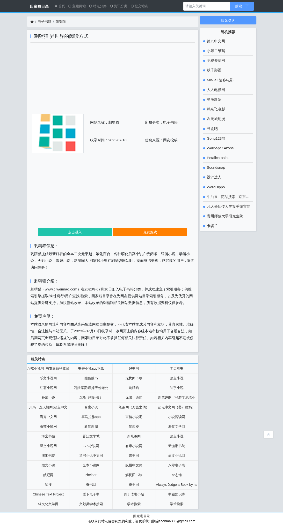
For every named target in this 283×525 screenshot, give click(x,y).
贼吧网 (48, 475)
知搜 (48, 485)
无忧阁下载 (133, 378)
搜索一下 (242, 6)
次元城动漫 (215, 119)
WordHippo (215, 187)
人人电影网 (215, 90)
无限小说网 (133, 397)
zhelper (91, 475)
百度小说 (91, 407)
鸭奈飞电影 (215, 109)
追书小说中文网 (91, 455)
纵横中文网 (133, 465)
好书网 (134, 368)
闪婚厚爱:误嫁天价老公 (91, 388)
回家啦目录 (141, 516)
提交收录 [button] (228, 20)
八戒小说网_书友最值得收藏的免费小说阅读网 (48, 369)
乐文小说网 (48, 378)
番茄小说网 (48, 426)
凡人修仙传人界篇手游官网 (228, 206)
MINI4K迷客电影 (219, 80)
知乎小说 (176, 388)
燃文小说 (48, 465)
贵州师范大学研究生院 (224, 216)
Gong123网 (215, 138)
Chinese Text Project (48, 494)
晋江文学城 (91, 436)
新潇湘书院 (176, 446)
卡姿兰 (212, 226)
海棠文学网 (176, 426)
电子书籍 (44, 21)
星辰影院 (213, 99)
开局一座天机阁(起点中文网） (48, 408)
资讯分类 (118, 6)
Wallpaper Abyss (220, 148)
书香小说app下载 (91, 368)
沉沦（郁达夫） (91, 397)
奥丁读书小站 (134, 494)
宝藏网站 (77, 6)
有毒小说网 (133, 446)
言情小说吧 (133, 417)
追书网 (134, 455)
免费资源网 (215, 60)
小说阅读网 (176, 417)
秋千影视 (213, 70)
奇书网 (91, 485)
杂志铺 (177, 475)
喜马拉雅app (91, 417)
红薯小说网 (48, 388)
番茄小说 (48, 397)
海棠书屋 (48, 436)
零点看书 (176, 368)
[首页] (32, 21)
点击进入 (75, 232)
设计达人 (213, 177)
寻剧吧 (212, 129)
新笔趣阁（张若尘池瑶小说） (176, 399)
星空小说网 (48, 446)
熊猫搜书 (91, 378)
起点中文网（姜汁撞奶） (176, 407)
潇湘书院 (48, 455)
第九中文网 (215, 41)
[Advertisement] (112, 80)
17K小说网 (91, 446)
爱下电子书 (91, 494)
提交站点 (139, 6)
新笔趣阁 (91, 426)
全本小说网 (91, 465)
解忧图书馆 (133, 475)
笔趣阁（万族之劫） (134, 407)
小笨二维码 (215, 51)
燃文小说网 (176, 455)
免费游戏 (150, 232)
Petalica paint (217, 158)
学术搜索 (134, 504)
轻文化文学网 (48, 504)
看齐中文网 (48, 417)
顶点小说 (176, 378)
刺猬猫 (61, 21)
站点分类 (98, 6)
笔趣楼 (134, 426)
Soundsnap (215, 167)
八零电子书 (176, 465)
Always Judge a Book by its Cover (176, 486)
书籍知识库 (176, 494)
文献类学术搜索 (91, 504)
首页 (59, 6)
